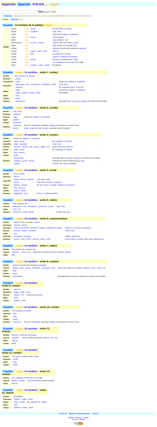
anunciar (34, 43)
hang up (22, 152)
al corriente (18, 236)
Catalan (86, 417)
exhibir (40, 65)
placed (57, 59)
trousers (45, 128)
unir (48, 147)
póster (42, 239)
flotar (32, 54)
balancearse (20, 84)
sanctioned (61, 185)
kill (54, 37)
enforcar (17, 190)
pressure (53, 252)
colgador (17, 163)
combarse (15, 252)
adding (79, 268)
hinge (76, 59)
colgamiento (18, 193)
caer (27, 84)
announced (76, 236)
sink (28, 252)
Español (8, 25)
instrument (57, 182)
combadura (17, 212)
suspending (36, 125)
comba (24, 212)
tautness (68, 252)
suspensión (17, 125)
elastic (26, 128)
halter (48, 179)
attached (70, 147)
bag (75, 45)
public (81, 239)
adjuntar (17, 295)
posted (72, 239)
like (64, 45)
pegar (39, 51)
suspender (34, 31)
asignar (33, 51)
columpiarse (45, 84)
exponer (41, 43)
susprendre (17, 122)
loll (19, 209)
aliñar (22, 268)
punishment (70, 185)
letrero (29, 239)
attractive (70, 268)
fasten (16, 298)
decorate (56, 48)
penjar (18, 98)
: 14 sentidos (27, 72)
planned (46, 338)
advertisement (98, 239)
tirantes (15, 128)
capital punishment (51, 193)
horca (26, 193)
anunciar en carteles (38, 228)
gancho (25, 161)
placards (88, 228)
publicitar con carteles (54, 228)
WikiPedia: (17, 19)
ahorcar (33, 37)
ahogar (16, 179)
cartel (23, 239)
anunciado (27, 236)
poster (76, 43)
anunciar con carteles (21, 228)
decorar (28, 268)
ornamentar (45, 268)
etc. (104, 268)
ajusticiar (17, 185)
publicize (56, 43)
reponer (22, 380)
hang (54, 31)
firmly (64, 147)
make (67, 230)
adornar (15, 268)
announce (77, 228)
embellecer (36, 268)
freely (59, 31)
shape (60, 212)
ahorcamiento (20, 101)
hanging (68, 29)
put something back (35, 380)
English (70, 417)
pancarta (36, 239)
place (86, 239)
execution (49, 182)
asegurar (17, 147)
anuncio (17, 239)
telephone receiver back (65, 62)
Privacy (75, 419)
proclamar (32, 230)
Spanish (24, 4)
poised (68, 54)
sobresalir (19, 87)
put (54, 62)
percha (31, 161)
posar (24, 300)
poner (45, 51)
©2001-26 (63, 414)
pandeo (31, 212)
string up (22, 188)
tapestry (84, 101)
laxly (66, 40)
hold (39, 128)
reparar (36, 147)
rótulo (48, 239)
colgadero (17, 161)
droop (15, 209)
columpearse (35, 84)
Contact (95, 414)
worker (56, 163)
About (54, 12)
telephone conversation (69, 57)
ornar (53, 268)
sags (68, 212)
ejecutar (24, 185)
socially (53, 185)
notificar (24, 230)
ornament (86, 268)
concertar (25, 147)
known (72, 230)
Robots (82, 419)
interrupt (56, 57)
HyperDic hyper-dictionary (79, 414)
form (40, 193)
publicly (67, 236)
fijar (31, 147)
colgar (18, 81)
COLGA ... (39, 4)
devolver (15, 380)
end (51, 338)
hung (74, 101)
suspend (16, 120)
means (45, 185)
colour (93, 268)
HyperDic (9, 4)
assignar (17, 300)
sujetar (43, 147)
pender (33, 29)
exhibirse (34, 65)
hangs (65, 163)
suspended (59, 29)
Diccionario (8, 16)
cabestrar (30, 179)
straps (32, 128)
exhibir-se (17, 408)
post (15, 233)
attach (55, 51)
